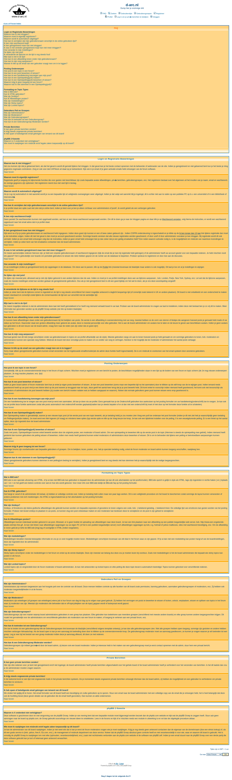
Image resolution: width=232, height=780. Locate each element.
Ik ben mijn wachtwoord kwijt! (16, 43)
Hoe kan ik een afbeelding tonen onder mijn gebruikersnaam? (30, 59)
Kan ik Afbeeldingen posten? (16, 99)
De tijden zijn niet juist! (13, 52)
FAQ (103, 13)
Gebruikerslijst (125, 13)
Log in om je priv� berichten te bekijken (132, 17)
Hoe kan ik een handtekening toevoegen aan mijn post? (28, 75)
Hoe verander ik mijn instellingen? (18, 50)
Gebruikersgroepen (143, 13)
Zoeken (112, 13)
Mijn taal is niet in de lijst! (14, 57)
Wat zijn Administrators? (14, 113)
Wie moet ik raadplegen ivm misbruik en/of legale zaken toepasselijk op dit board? (39, 143)
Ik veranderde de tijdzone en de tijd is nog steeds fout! (27, 54)
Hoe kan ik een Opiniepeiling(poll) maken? (22, 78)
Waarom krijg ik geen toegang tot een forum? (23, 82)
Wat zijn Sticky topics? (13, 103)
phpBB (110, 765)
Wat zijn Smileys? (11, 96)
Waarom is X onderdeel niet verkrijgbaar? (21, 141)
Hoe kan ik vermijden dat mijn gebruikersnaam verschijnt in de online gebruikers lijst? (40, 41)
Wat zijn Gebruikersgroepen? (16, 117)
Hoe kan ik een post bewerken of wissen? (21, 73)
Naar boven (9, 172)
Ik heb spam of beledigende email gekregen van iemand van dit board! (34, 134)
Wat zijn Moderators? (13, 115)
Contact (121, 764)
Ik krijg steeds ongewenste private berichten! (23, 131)
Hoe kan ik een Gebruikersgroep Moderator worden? (26, 122)
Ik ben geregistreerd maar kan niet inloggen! (23, 45)
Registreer (159, 13)
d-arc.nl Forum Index (12, 24)
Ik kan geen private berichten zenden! (20, 129)
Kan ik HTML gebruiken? (14, 94)
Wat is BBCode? (11, 92)
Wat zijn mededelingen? (14, 101)
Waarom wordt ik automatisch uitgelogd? (21, 39)
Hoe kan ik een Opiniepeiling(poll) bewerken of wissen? (27, 80)
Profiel (108, 17)
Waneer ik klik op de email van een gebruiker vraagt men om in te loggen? (35, 63)
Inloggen (155, 17)
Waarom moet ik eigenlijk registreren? (20, 36)
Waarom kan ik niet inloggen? (16, 34)
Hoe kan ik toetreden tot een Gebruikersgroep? (24, 119)
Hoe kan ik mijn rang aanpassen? (18, 61)
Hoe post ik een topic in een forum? (19, 71)
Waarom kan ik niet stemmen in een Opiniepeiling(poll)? (28, 84)
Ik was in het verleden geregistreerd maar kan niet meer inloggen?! (32, 48)
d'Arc (116, 764)
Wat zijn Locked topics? (14, 105)
